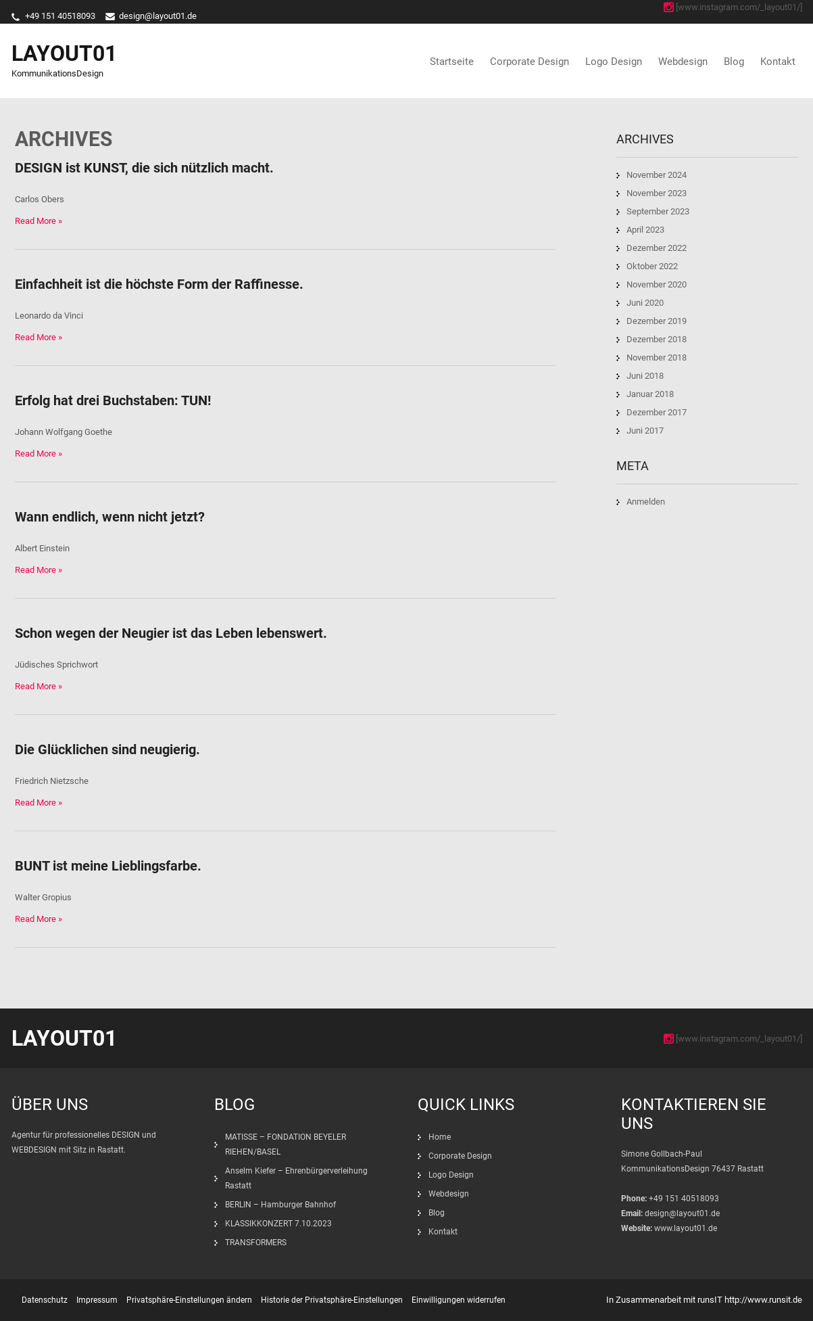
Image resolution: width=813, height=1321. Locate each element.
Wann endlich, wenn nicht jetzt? (110, 517)
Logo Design (613, 61)
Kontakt (777, 61)
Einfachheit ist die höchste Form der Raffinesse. (159, 284)
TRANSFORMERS (257, 1242)
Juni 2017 (645, 430)
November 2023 (656, 193)
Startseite (452, 61)
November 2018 (656, 357)
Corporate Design (529, 61)
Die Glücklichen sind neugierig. (107, 749)
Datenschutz (45, 1300)
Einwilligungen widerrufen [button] (459, 1300)
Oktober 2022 (652, 266)
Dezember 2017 (656, 412)
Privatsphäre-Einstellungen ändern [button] (189, 1300)
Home (439, 1137)
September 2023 (657, 211)
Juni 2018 (645, 376)
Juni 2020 (645, 303)
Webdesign (683, 61)
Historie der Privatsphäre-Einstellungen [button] (332, 1300)
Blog (734, 61)
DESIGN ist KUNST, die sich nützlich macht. (144, 168)
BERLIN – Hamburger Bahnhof (280, 1204)
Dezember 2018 (656, 339)
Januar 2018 (650, 394)
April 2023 (645, 230)
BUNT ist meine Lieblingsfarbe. (108, 866)
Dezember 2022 (656, 248)
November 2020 (656, 284)
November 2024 (656, 175)
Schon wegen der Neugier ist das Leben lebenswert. (171, 633)
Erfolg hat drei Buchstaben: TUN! (113, 400)
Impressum (97, 1300)
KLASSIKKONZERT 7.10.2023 (278, 1223)
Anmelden (645, 501)
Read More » (38, 221)
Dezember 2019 (656, 321)
